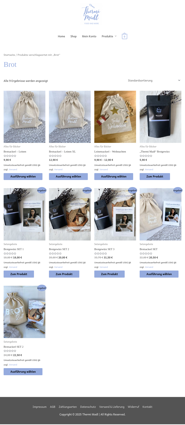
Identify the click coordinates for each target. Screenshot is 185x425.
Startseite (9, 55)
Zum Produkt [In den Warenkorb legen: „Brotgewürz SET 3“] (110, 274)
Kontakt (148, 407)
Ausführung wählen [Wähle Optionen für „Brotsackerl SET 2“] (23, 372)
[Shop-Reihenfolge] (153, 80)
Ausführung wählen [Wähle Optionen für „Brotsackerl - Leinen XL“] (69, 176)
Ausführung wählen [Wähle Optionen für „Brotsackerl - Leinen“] (23, 176)
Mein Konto (89, 36)
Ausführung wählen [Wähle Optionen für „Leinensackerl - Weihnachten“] (114, 176)
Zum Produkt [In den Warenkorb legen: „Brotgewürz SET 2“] (64, 274)
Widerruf (133, 407)
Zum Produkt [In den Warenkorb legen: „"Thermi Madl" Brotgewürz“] (155, 176)
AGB (52, 407)
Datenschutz (88, 407)
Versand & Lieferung (112, 407)
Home (61, 36)
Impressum (39, 407)
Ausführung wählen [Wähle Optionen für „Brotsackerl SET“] (160, 274)
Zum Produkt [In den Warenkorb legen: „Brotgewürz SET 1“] (19, 274)
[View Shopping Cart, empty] (124, 36)
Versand (13, 169)
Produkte (107, 36)
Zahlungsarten (68, 407)
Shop (74, 36)
